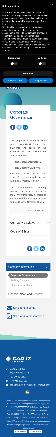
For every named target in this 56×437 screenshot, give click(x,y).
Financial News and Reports (25, 294)
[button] (52, 4)
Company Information (21, 266)
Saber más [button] (28, 73)
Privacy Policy (19, 431)
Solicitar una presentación (25, 316)
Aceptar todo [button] (40, 80)
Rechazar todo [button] (15, 80)
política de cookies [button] (13, 24)
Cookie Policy (34, 431)
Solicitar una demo (20, 308)
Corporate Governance (23, 275)
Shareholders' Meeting (22, 285)
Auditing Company (20, 280)
